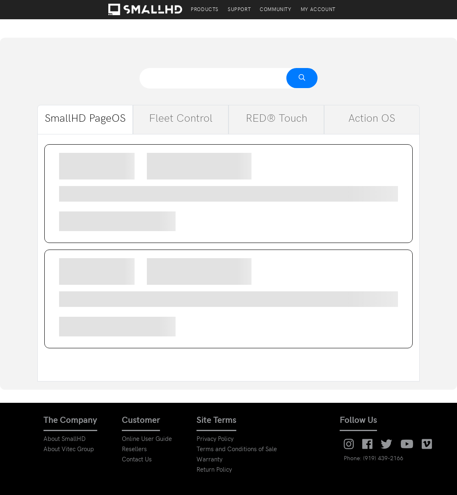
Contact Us (137, 460)
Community (275, 10)
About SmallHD (64, 439)
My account (318, 10)
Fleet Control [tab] (181, 119)
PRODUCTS (205, 10)
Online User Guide (147, 439)
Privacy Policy (215, 439)
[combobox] (228, 78)
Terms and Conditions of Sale (237, 450)
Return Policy (214, 470)
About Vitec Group (68, 450)
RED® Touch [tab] (276, 119)
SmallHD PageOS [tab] (85, 119)
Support (239, 10)
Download (152, 221)
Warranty (209, 460)
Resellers (134, 450)
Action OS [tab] (371, 119)
